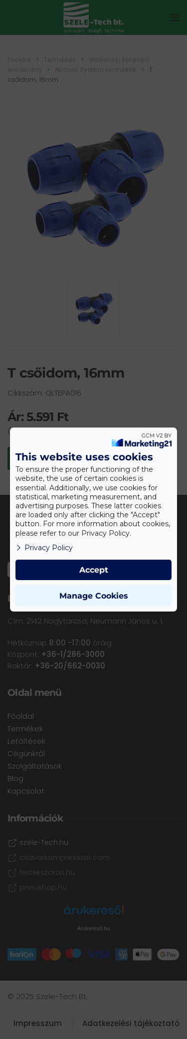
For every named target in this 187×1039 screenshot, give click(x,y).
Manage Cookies (93, 596)
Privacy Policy (44, 547)
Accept (93, 570)
